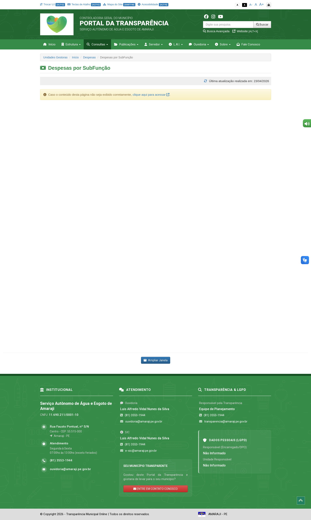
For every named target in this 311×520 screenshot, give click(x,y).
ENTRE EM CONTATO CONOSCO (155, 488)
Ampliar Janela (156, 360)
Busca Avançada (216, 31)
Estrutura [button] (71, 44)
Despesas (89, 57)
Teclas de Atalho (84, 4)
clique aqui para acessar (151, 94)
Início (49, 44)
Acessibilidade (153, 4)
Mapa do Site (119, 4)
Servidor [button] (153, 44)
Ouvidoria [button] (199, 44)
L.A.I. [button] (176, 44)
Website (245, 31)
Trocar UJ (52, 4)
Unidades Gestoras (55, 57)
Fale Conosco (248, 44)
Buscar (262, 24)
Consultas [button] (97, 44)
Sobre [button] (223, 44)
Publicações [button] (126, 44)
